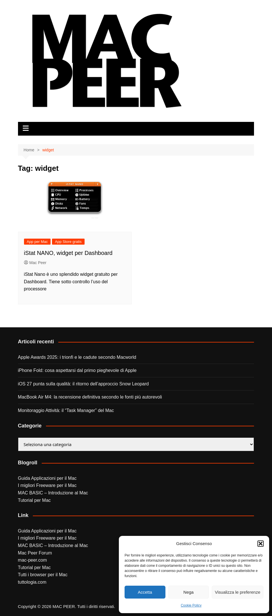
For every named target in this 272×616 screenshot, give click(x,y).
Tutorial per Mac (34, 500)
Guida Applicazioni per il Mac (47, 478)
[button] (260, 543)
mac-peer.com (32, 560)
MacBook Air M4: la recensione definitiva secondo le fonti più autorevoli (90, 397)
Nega (188, 592)
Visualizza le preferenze (237, 592)
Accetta (145, 592)
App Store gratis (68, 241)
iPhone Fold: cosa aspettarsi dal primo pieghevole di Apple (77, 370)
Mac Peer (35, 262)
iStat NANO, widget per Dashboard (68, 253)
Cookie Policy (191, 605)
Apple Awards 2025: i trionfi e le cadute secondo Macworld (77, 357)
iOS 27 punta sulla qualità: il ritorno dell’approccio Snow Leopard (83, 383)
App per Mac (37, 241)
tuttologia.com (32, 582)
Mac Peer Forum (35, 552)
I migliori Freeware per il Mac (47, 485)
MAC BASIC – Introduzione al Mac (53, 492)
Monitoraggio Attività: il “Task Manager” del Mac (66, 410)
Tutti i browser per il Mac (43, 574)
